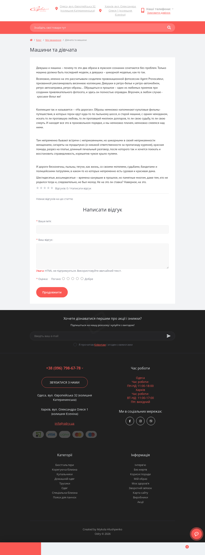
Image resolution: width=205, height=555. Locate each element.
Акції (140, 502)
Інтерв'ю (140, 465)
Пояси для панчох (64, 497)
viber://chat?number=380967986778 (151, 421)
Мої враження (53, 39)
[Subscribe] (168, 336)
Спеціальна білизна (64, 493)
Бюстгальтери (64, 465)
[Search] (169, 27)
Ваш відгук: (44, 240)
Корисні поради (140, 474)
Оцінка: (42, 279)
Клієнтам (100, 344)
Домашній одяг (65, 479)
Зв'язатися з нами (65, 382)
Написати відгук (80, 188)
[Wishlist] (143, 548)
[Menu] (20, 548)
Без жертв (140, 469)
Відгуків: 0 (61, 188)
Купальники (65, 474)
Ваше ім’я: (43, 221)
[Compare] (102, 548)
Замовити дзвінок (158, 12)
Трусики (64, 483)
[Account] (61, 548)
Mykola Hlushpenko (109, 529)
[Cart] (184, 548)
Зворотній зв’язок (140, 488)
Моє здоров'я (140, 483)
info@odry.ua (65, 423)
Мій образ (140, 479)
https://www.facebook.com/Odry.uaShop (130, 421)
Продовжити (52, 292)
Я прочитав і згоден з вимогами (106, 344)
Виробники (140, 497)
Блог (38, 39)
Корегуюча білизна (64, 469)
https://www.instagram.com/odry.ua (140, 421)
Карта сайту (140, 493)
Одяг (64, 488)
